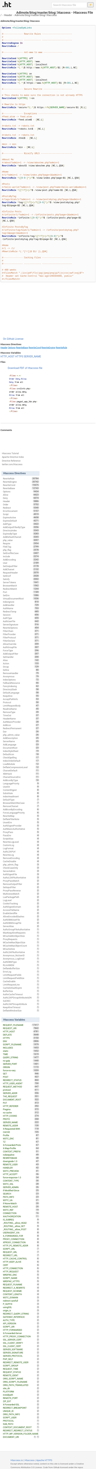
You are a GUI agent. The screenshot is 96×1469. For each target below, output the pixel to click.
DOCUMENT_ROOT (21, 1099)
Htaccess (30, 1460)
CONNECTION (21, 1213)
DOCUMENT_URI (19, 1436)
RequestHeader (21, 572)
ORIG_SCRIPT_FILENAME (21, 1381)
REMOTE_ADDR (21, 1125)
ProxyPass (21, 832)
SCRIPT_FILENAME (21, 1044)
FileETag (21, 546)
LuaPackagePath (21, 897)
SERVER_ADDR (21, 1093)
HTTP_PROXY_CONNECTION (21, 1336)
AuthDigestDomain (21, 906)
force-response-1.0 (21, 1177)
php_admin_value (21, 734)
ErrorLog (21, 971)
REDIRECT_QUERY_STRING (21, 1313)
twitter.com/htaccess (12, 464)
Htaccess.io (17, 1460)
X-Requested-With (21, 1128)
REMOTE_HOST (21, 1206)
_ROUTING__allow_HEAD (21, 1222)
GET (21, 1073)
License (19, 338)
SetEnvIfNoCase (21, 553)
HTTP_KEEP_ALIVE (21, 1261)
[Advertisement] (48, 309)
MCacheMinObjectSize (21, 935)
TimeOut (21, 715)
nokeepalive (21, 1154)
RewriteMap (21, 815)
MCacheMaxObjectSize (21, 942)
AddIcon (21, 725)
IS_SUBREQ (21, 1219)
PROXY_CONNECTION (21, 1239)
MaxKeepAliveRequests (21, 932)
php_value (21, 540)
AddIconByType (21, 780)
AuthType (21, 618)
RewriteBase (22, 347)
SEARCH (21, 1193)
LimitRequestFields (21, 974)
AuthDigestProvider (21, 825)
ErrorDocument (21, 510)
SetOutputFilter (21, 566)
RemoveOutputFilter (21, 884)
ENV (21, 1041)
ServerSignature (21, 624)
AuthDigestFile (21, 874)
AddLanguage (21, 744)
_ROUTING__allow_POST (21, 1229)
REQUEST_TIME (21, 1368)
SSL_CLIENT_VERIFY (21, 1342)
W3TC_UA (21, 1200)
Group (21, 666)
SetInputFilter (21, 887)
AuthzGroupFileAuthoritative (21, 929)
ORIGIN (21, 1067)
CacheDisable (21, 861)
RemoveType (21, 712)
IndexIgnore (21, 601)
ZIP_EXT (21, 1401)
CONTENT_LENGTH (21, 1294)
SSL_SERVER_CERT (21, 1339)
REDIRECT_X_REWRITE (21, 1287)
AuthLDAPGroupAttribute (21, 1004)
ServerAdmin (21, 871)
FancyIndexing (21, 686)
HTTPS (19, 356)
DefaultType (21, 799)
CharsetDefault (21, 770)
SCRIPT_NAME (21, 1278)
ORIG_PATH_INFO (21, 1414)
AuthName (21, 608)
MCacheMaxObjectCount (21, 945)
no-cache (21, 1112)
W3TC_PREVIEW (21, 1170)
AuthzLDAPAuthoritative (21, 877)
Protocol (21, 702)
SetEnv (21, 595)
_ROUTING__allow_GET (21, 1226)
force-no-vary (21, 1070)
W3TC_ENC (21, 1138)
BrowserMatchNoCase (21, 802)
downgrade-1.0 (21, 1161)
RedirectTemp (21, 611)
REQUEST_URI (21, 1028)
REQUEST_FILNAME (21, 1284)
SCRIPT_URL (21, 1248)
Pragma (21, 1109)
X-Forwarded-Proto (21, 1145)
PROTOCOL (21, 1420)
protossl (21, 1089)
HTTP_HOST (8, 356)
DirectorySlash (21, 689)
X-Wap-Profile (21, 1148)
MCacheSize (21, 948)
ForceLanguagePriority (21, 812)
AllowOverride (21, 643)
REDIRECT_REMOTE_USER (21, 1362)
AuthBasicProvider (21, 721)
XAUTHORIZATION (21, 1216)
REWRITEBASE (21, 1157)
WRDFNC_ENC (21, 1274)
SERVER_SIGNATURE (21, 1352)
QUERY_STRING (21, 1057)
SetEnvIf (21, 575)
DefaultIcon (21, 754)
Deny (21, 498)
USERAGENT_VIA (21, 1232)
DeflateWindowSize (21, 1010)
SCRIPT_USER (21, 1417)
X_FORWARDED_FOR (21, 1235)
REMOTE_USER (21, 1164)
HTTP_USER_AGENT (21, 1083)
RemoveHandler (21, 673)
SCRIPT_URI (21, 1326)
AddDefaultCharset (21, 536)
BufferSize (21, 991)
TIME (21, 1054)
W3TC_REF (21, 1209)
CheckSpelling (21, 757)
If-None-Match (21, 1203)
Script (21, 514)
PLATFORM (21, 1391)
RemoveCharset (21, 806)
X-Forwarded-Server (21, 1333)
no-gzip (21, 1060)
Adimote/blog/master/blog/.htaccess (36, 15)
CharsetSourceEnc (21, 777)
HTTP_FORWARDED (21, 1329)
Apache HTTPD (44, 1460)
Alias (21, 660)
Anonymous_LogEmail (21, 958)
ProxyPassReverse (21, 890)
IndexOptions (21, 679)
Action (21, 663)
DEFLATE (21, 1034)
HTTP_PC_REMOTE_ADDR (21, 1245)
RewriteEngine (48, 347)
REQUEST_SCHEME (21, 1290)
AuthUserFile (21, 621)
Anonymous (21, 676)
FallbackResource (21, 682)
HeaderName (21, 718)
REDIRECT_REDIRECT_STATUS (21, 1430)
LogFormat (21, 848)
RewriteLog (21, 854)
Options (12, 347)
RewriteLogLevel (21, 841)
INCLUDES (21, 1047)
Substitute (21, 793)
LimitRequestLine (21, 984)
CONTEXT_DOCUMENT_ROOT (21, 1427)
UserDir (21, 786)
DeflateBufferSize (21, 968)
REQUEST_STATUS (21, 1372)
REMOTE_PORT (21, 1398)
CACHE (21, 1132)
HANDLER (21, 1167)
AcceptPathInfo (21, 699)
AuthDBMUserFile (21, 919)
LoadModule (21, 764)
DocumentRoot (21, 747)
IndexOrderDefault (21, 760)
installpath (21, 1394)
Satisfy (21, 579)
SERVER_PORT (21, 1063)
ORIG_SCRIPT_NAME (21, 1378)
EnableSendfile (21, 913)
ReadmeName (21, 708)
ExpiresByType (21, 533)
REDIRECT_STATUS (21, 1080)
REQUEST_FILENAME (21, 1024)
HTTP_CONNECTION (21, 1268)
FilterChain (21, 631)
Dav (21, 731)
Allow (21, 494)
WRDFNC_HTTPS (21, 1281)
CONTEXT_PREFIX (21, 1151)
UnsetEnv (21, 822)
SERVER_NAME (32, 356)
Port (21, 592)
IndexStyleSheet (21, 751)
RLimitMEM (21, 965)
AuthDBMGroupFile (21, 922)
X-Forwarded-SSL (21, 1404)
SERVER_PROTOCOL (21, 1355)
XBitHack (21, 773)
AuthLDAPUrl (21, 851)
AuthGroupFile (21, 647)
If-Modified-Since (21, 1190)
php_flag (21, 549)
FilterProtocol (21, 637)
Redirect (21, 507)
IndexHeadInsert (21, 796)
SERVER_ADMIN (21, 1187)
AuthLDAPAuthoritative (21, 952)
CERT (21, 1265)
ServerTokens (21, 582)
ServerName (21, 741)
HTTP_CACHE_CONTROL (21, 1258)
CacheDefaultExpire (21, 987)
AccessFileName (21, 910)
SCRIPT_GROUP (21, 1365)
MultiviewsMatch (21, 893)
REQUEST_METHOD (21, 1086)
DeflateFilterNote (21, 819)
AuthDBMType (21, 961)
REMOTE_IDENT (21, 1375)
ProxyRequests (21, 939)
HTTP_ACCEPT (21, 1174)
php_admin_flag (21, 864)
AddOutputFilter (21, 653)
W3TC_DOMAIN (21, 1297)
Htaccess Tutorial (10, 453)
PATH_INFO (21, 1196)
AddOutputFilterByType (21, 527)
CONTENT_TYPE (21, 1180)
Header (8, 15)
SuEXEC (21, 1000)
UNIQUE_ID (21, 1411)
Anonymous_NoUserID (21, 955)
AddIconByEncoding (21, 809)
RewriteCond (35, 347)
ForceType (21, 650)
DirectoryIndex (21, 530)
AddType (21, 523)
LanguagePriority (21, 783)
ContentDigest (21, 789)
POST (21, 1076)
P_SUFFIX (21, 1303)
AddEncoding (21, 559)
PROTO (21, 1119)
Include (21, 556)
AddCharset (21, 569)
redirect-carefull (21, 1300)
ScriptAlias (21, 838)
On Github (8, 338)
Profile (21, 1135)
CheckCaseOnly (21, 867)
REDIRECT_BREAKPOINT (21, 1407)
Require (21, 543)
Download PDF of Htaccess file (25, 368)
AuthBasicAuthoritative (21, 828)
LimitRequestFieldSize (21, 978)
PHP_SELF (21, 1359)
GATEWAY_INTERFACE (21, 1316)
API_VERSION (21, 1323)
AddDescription (21, 738)
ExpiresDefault (21, 520)
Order (21, 504)
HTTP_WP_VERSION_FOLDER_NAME (21, 1434)
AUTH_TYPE (21, 1320)
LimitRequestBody (21, 705)
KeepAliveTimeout (21, 1007)
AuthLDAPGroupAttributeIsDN (21, 997)
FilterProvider (21, 634)
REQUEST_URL (21, 1252)
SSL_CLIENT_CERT (21, 1346)
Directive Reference (11, 461)
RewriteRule (61, 347)
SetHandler (21, 656)
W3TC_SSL (21, 1183)
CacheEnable (21, 981)
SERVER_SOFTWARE (21, 1349)
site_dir (21, 1388)
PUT (21, 1102)
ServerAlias (21, 926)
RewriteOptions (21, 627)
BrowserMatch (21, 585)
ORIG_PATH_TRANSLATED (21, 1385)
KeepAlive (21, 695)
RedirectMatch (21, 588)
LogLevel (21, 900)
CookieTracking (21, 903)
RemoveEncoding (21, 858)
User (21, 562)
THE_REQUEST (21, 1096)
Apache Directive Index (13, 457)
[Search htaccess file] (69, 5)
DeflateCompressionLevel (21, 767)
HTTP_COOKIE (21, 1115)
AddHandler (21, 605)
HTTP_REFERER (21, 1106)
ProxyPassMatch (21, 880)
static (21, 1050)
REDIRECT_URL (21, 1255)
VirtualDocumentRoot (21, 598)
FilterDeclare (21, 640)
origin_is (21, 1310)
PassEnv (21, 835)
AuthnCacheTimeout (21, 994)
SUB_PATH (21, 1424)
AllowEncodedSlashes (21, 916)
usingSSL (21, 1307)
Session (21, 614)
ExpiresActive (21, 517)
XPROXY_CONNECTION (21, 1242)
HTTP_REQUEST (21, 1271)
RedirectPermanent (21, 728)
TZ (21, 1141)
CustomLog (21, 845)
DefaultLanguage (21, 692)
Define (21, 669)
